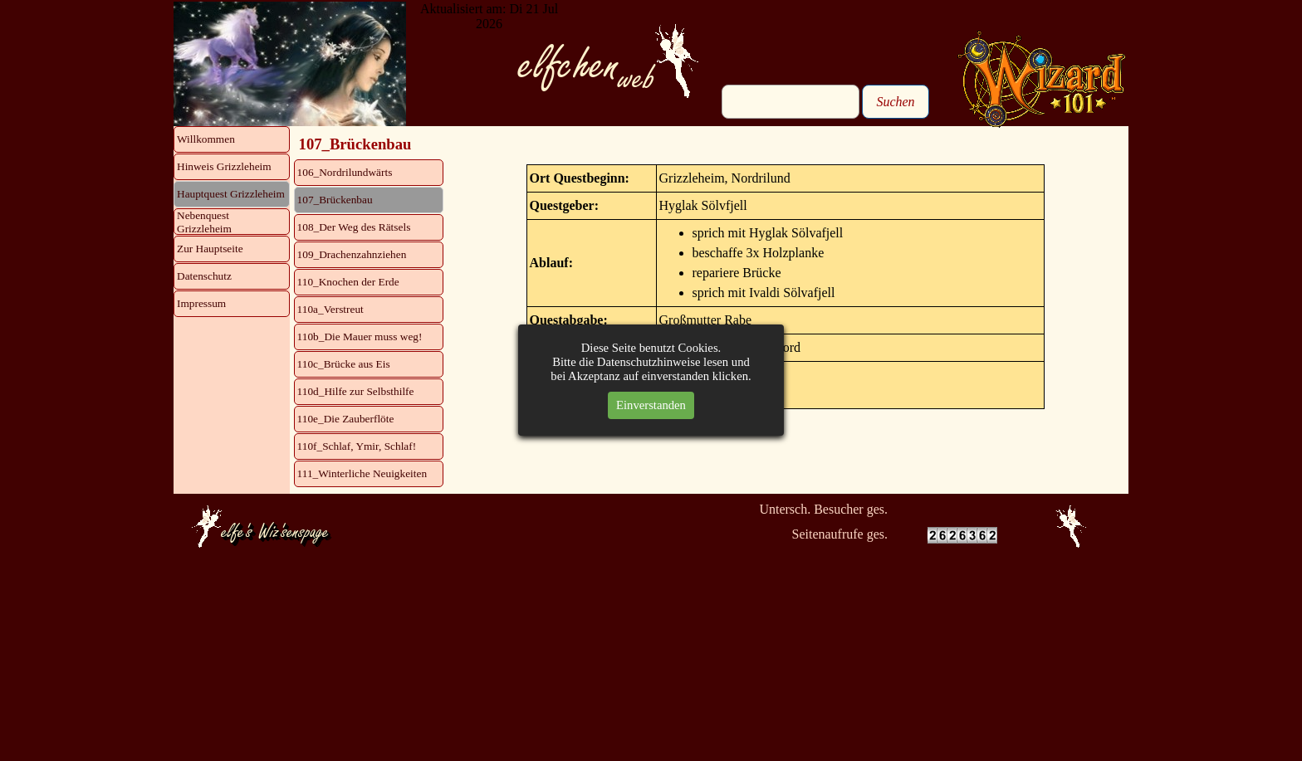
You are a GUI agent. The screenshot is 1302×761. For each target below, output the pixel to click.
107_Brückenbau (335, 199)
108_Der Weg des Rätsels (354, 227)
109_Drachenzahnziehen (352, 254)
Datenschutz (204, 276)
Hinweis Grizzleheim (224, 166)
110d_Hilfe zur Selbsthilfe (355, 391)
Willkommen (206, 139)
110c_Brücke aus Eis (343, 364)
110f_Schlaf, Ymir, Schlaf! (357, 446)
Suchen (895, 102)
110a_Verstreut (330, 309)
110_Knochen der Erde (348, 282)
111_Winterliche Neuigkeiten (362, 473)
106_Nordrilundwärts (345, 172)
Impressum (201, 303)
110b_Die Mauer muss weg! (360, 336)
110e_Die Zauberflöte (345, 418)
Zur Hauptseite (210, 248)
